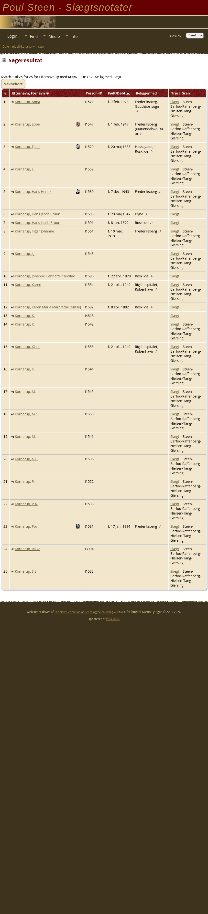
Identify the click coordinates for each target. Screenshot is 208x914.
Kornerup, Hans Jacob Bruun (37, 214)
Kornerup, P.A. (26, 504)
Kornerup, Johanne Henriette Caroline (45, 276)
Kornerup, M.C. (27, 414)
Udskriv (175, 36)
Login (12, 36)
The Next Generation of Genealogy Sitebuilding (84, 612)
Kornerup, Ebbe (27, 124)
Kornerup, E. (25, 169)
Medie (54, 36)
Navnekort (13, 83)
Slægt (174, 101)
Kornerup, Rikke (27, 548)
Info (74, 36)
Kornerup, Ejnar (27, 146)
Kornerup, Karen (28, 284)
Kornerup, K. (25, 315)
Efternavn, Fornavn (31, 93)
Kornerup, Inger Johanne (34, 231)
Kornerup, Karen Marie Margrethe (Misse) (48, 307)
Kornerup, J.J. (25, 253)
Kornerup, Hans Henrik (33, 191)
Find (34, 36)
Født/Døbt (119, 93)
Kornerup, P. (25, 481)
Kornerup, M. (25, 391)
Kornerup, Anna (27, 101)
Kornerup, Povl (27, 526)
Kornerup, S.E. (26, 571)
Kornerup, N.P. (26, 459)
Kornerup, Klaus (27, 346)
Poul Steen (113, 619)
